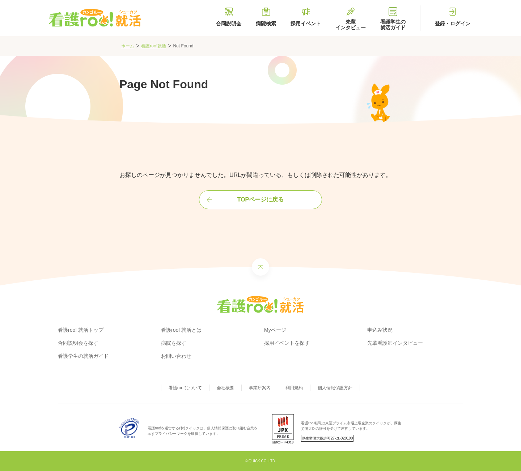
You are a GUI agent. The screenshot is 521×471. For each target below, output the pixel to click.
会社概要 (225, 387)
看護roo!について (185, 387)
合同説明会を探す (78, 343)
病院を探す (173, 343)
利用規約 (294, 387)
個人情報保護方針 (335, 387)
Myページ (275, 330)
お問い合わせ (176, 356)
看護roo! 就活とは (181, 330)
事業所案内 (260, 387)
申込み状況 (380, 330)
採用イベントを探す (287, 343)
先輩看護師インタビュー (395, 343)
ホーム (127, 45)
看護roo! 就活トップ (80, 330)
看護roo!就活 (153, 45)
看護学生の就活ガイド (83, 356)
